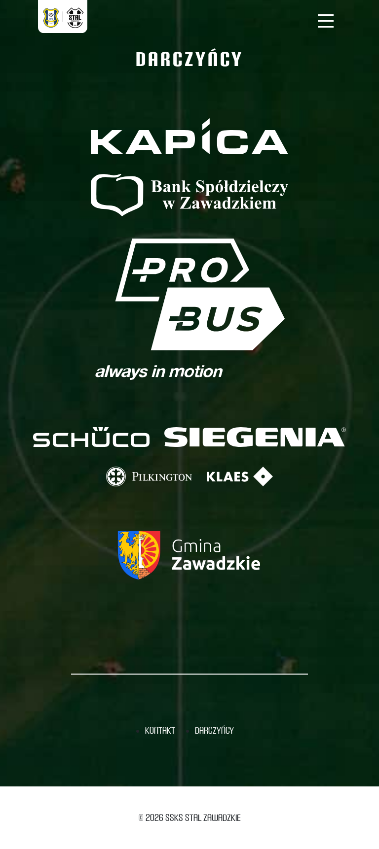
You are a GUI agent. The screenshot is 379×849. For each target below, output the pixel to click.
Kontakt (160, 730)
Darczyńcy (214, 730)
